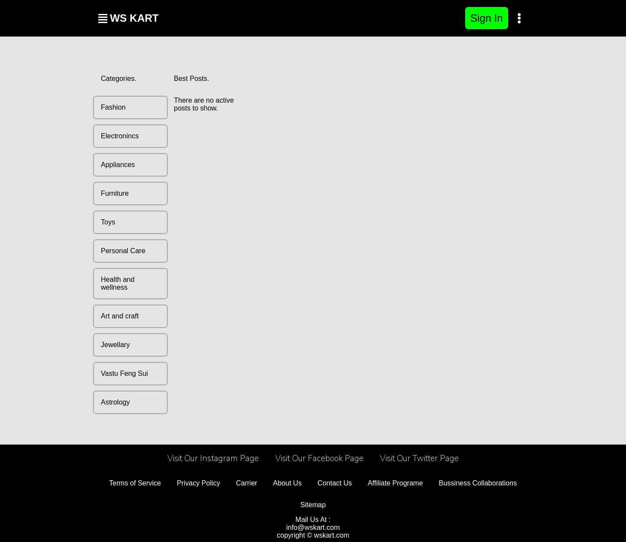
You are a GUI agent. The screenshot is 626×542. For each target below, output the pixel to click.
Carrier (246, 483)
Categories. (119, 78)
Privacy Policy (198, 483)
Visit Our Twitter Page (419, 458)
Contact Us (334, 483)
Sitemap (313, 505)
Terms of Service (135, 483)
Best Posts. (191, 78)
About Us (287, 483)
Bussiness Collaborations (478, 483)
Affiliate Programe (395, 483)
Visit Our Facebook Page (319, 458)
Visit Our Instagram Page (213, 458)
